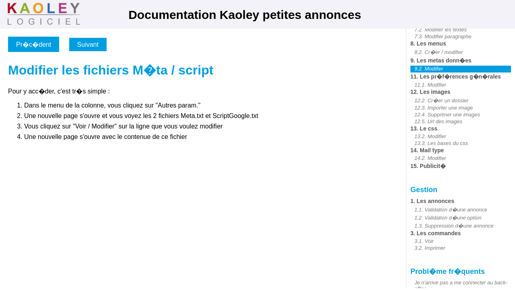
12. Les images (430, 92)
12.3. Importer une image (443, 108)
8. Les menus (428, 43)
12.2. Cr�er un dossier (441, 100)
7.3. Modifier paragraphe (443, 36)
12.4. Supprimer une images (447, 115)
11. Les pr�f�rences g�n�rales (455, 76)
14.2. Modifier (430, 158)
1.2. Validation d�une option (447, 218)
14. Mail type (427, 150)
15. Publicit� (428, 166)
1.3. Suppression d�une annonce (454, 226)
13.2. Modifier (430, 136)
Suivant (88, 44)
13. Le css (423, 128)
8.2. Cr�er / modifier (438, 52)
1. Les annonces (432, 201)
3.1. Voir (424, 241)
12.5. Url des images (438, 121)
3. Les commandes (435, 233)
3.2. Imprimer (429, 248)
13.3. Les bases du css (441, 143)
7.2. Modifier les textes (440, 30)
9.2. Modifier (428, 69)
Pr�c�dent (33, 44)
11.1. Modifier (430, 85)
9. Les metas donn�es (441, 60)
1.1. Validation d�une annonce (450, 210)
